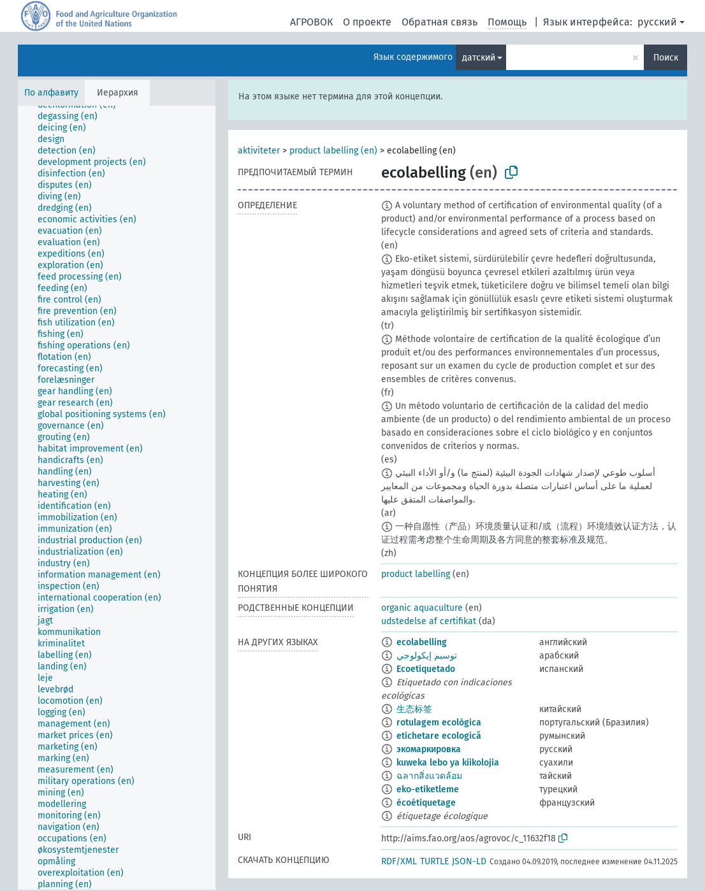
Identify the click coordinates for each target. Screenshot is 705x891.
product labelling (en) (333, 150)
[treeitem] (73, 116)
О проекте (367, 22)
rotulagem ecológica (438, 722)
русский (657, 22)
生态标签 (414, 709)
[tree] (116, 498)
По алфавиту (51, 92)
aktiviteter (259, 150)
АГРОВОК (311, 22)
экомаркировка (428, 749)
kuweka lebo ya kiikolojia (447, 762)
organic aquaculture (422, 607)
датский (478, 57)
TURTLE (434, 861)
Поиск (665, 57)
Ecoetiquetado (425, 669)
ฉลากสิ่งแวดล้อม (429, 776)
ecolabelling (421, 642)
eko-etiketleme (427, 789)
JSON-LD (469, 861)
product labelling (415, 574)
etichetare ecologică (438, 736)
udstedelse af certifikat (428, 621)
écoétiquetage (426, 802)
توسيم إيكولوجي (426, 655)
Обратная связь (439, 22)
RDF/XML (399, 861)
